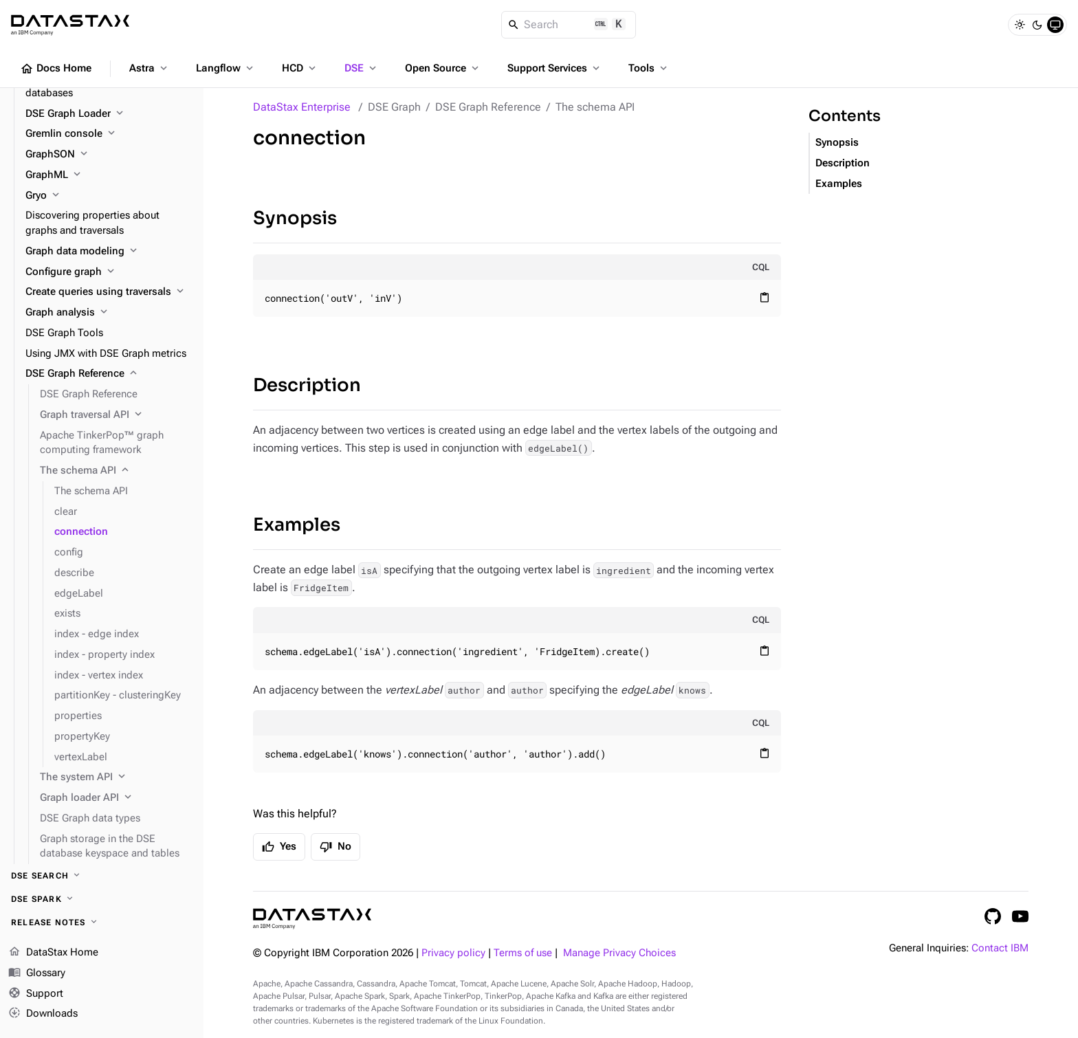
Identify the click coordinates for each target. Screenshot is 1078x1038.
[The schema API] (116, 471)
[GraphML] (109, 175)
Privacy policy (453, 953)
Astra (149, 68)
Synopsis (295, 218)
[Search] (569, 24)
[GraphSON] (109, 154)
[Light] (1019, 24)
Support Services (554, 68)
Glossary (36, 973)
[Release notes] (102, 922)
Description (307, 385)
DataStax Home (53, 952)
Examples (296, 525)
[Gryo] (109, 196)
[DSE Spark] (102, 899)
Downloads (43, 1014)
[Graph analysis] (109, 312)
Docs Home (55, 69)
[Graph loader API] (116, 798)
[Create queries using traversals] (109, 292)
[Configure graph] (109, 272)
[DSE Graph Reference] (109, 374)
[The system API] (116, 777)
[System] (1055, 24)
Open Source (443, 68)
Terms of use (523, 953)
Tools (649, 68)
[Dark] (1037, 24)
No (335, 847)
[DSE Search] (102, 875)
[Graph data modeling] (109, 251)
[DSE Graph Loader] (109, 114)
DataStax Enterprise (302, 106)
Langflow (226, 68)
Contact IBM (999, 948)
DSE (361, 68)
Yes (279, 847)
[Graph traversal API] (116, 415)
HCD (300, 68)
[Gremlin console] (109, 134)
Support (35, 994)
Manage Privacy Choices (619, 953)
